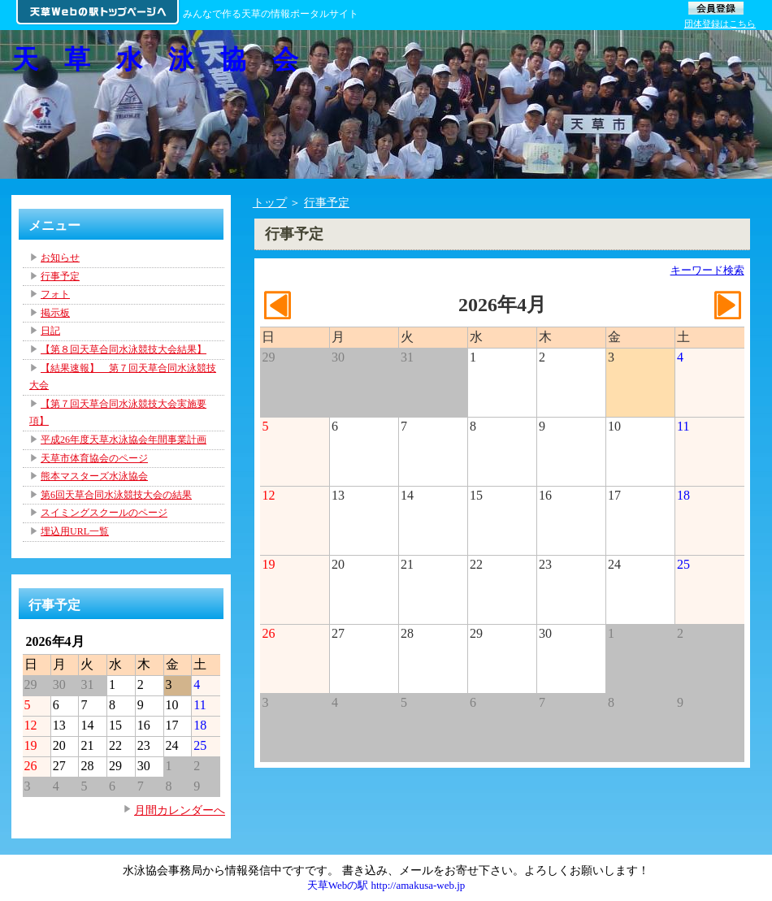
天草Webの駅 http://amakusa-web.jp (386, 885)
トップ (270, 202)
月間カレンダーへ (179, 810)
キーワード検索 (707, 270)
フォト (55, 294)
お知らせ (60, 257)
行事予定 (326, 202)
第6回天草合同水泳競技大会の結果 (116, 494)
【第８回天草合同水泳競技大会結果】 (123, 349)
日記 (50, 330)
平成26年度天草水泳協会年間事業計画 (123, 439)
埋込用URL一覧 (75, 531)
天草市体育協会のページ (94, 458)
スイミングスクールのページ (104, 512)
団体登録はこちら (720, 23)
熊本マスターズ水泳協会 (94, 476)
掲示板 (55, 312)
